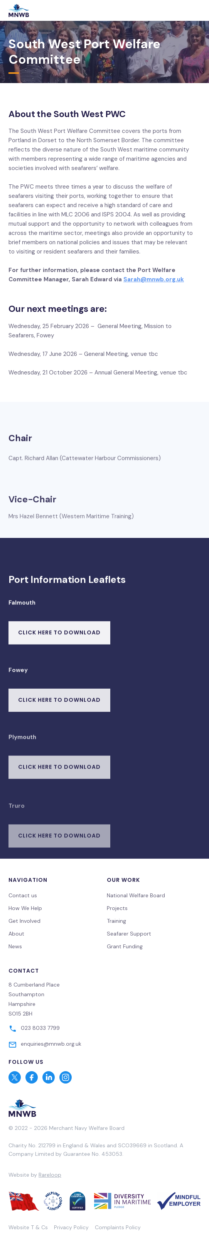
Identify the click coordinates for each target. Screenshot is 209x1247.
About (16, 933)
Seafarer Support (129, 933)
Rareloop (50, 1174)
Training (116, 920)
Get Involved (24, 920)
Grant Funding (125, 946)
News (15, 946)
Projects (117, 908)
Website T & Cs (28, 1227)
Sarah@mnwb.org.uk (153, 279)
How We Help (25, 908)
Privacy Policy (71, 1227)
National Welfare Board (136, 895)
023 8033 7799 (40, 1027)
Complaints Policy (118, 1227)
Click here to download (59, 639)
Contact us (22, 895)
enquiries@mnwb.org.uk (51, 1043)
